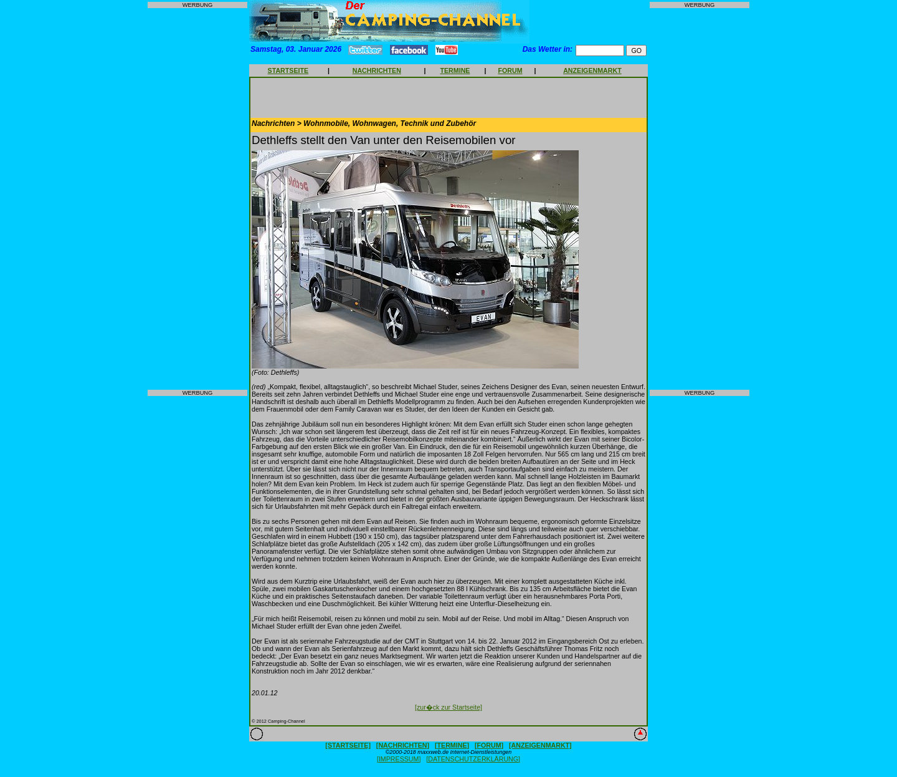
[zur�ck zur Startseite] (448, 707)
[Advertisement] (197, 199)
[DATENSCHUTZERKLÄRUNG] (473, 759)
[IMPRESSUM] (398, 759)
